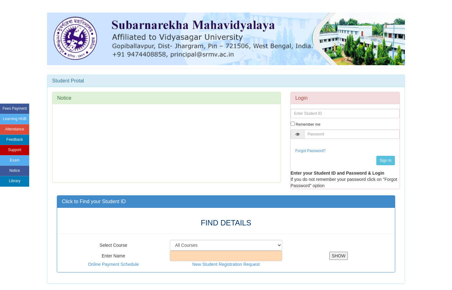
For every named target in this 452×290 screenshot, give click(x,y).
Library (14, 181)
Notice (14, 171)
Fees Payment (15, 108)
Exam (14, 160)
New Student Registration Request (226, 264)
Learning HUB (14, 119)
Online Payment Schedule (113, 264)
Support (14, 150)
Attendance (14, 129)
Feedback (14, 139)
